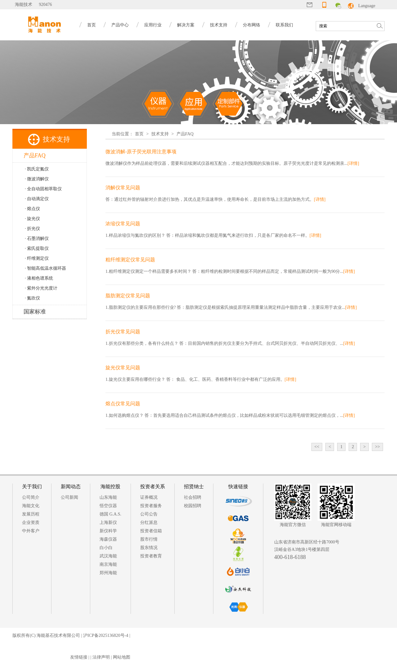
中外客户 (30, 531)
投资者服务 (151, 505)
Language (366, 5)
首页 (91, 25)
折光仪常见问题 (122, 331)
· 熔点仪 (32, 208)
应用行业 (153, 25)
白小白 (106, 547)
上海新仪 (108, 522)
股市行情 (149, 539)
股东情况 (149, 547)
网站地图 (121, 657)
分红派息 (149, 522)
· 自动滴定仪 (37, 198)
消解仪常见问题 (122, 187)
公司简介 (30, 497)
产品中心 (120, 25)
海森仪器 (108, 539)
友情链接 (78, 657)
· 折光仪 (32, 228)
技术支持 (218, 25)
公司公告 (149, 514)
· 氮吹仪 (32, 298)
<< (316, 446)
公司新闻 (69, 497)
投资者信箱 (151, 531)
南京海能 (108, 564)
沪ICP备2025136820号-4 (105, 635)
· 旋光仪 (32, 218)
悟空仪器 (108, 505)
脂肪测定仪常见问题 (127, 295)
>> (377, 446)
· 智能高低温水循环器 (45, 268)
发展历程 (30, 514)
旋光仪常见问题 (122, 367)
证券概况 (149, 497)
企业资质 (30, 522)
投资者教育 (151, 556)
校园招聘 (192, 505)
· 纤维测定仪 (37, 258)
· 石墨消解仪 (37, 238)
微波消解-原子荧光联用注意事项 (140, 151)
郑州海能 (108, 572)
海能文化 (30, 505)
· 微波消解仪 (37, 179)
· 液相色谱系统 (39, 278)
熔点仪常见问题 (122, 403)
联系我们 (284, 25)
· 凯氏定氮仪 (37, 169)
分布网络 (251, 25)
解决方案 (185, 25)
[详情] (353, 163)
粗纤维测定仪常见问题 (130, 259)
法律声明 (101, 657)
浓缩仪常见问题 (122, 223)
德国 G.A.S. (110, 514)
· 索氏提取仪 (37, 248)
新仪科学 (108, 531)
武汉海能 (108, 556)
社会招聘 (192, 497)
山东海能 (108, 497)
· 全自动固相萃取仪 (43, 189)
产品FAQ (185, 134)
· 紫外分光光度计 (41, 288)
